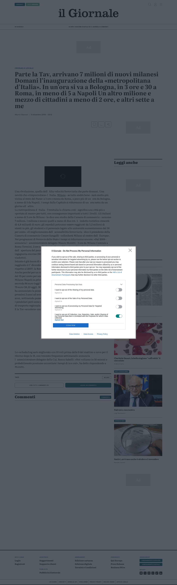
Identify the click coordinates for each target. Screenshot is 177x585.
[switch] (119, 289)
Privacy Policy (102, 334)
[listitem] (88, 284)
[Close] (131, 251)
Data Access (88, 334)
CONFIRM (70, 325)
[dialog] (88, 292)
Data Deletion (74, 334)
